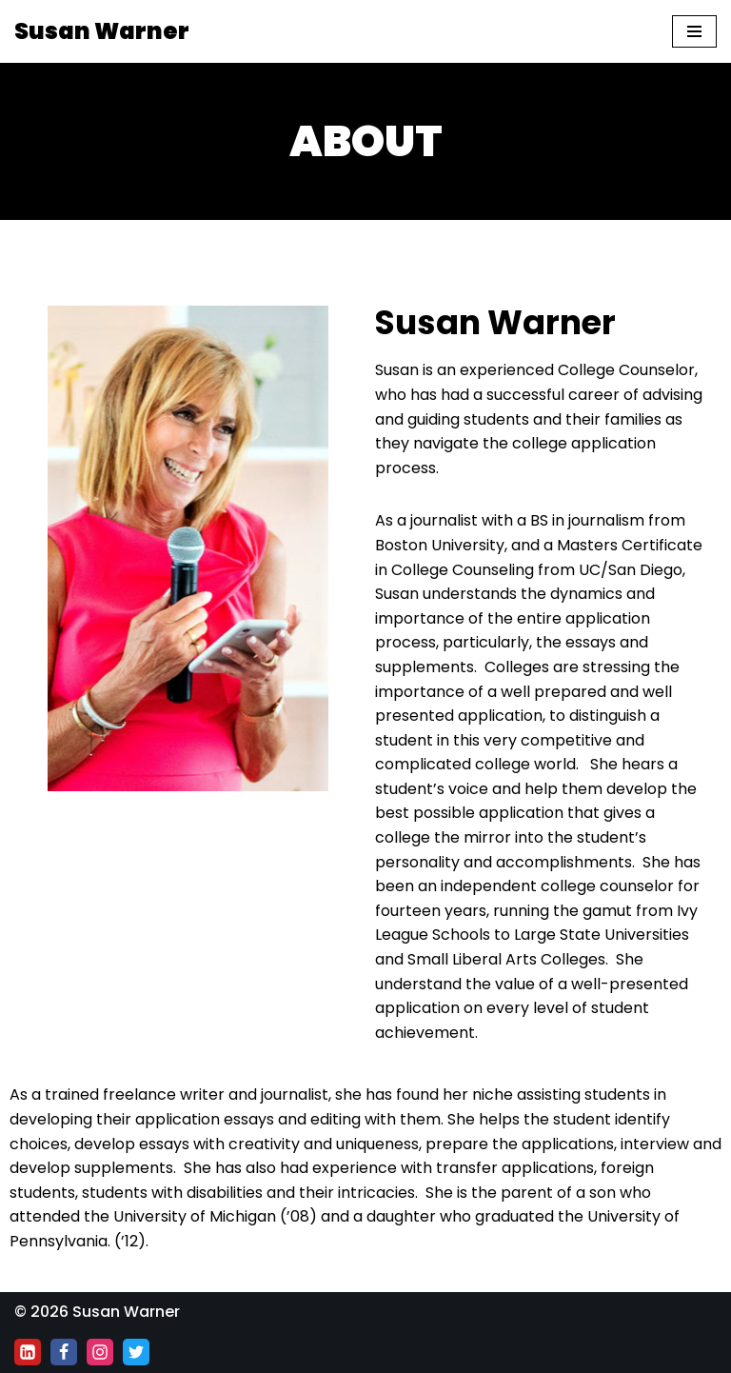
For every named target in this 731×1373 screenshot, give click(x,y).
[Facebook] (63, 1352)
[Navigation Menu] (694, 31)
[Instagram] (100, 1352)
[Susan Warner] (101, 31)
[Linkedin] (27, 1352)
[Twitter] (136, 1352)
